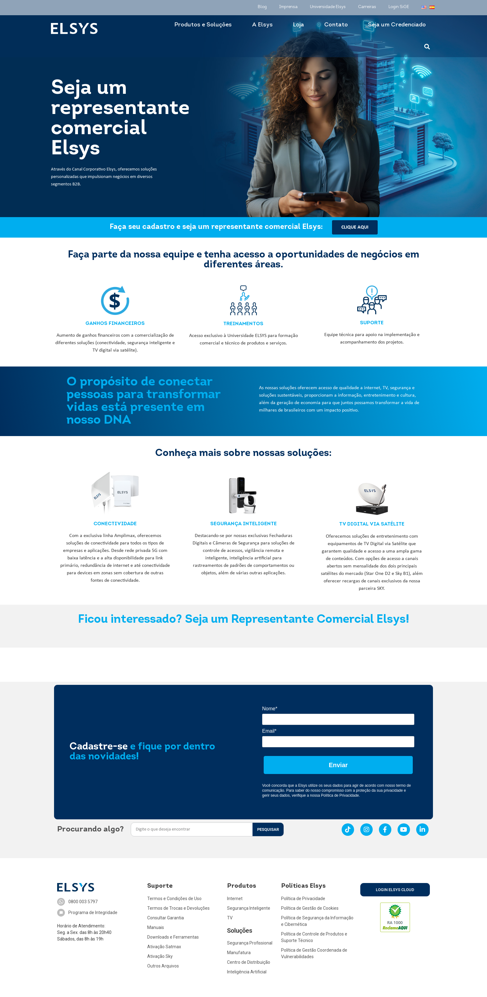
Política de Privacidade (340, 795)
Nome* (269, 708)
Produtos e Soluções (203, 25)
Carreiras (367, 7)
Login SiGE (399, 7)
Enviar (338, 765)
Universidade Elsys (328, 7)
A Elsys (262, 25)
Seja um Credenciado (397, 25)
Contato (336, 25)
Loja (298, 25)
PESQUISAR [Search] (268, 829)
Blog (262, 7)
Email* (269, 731)
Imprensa (288, 7)
